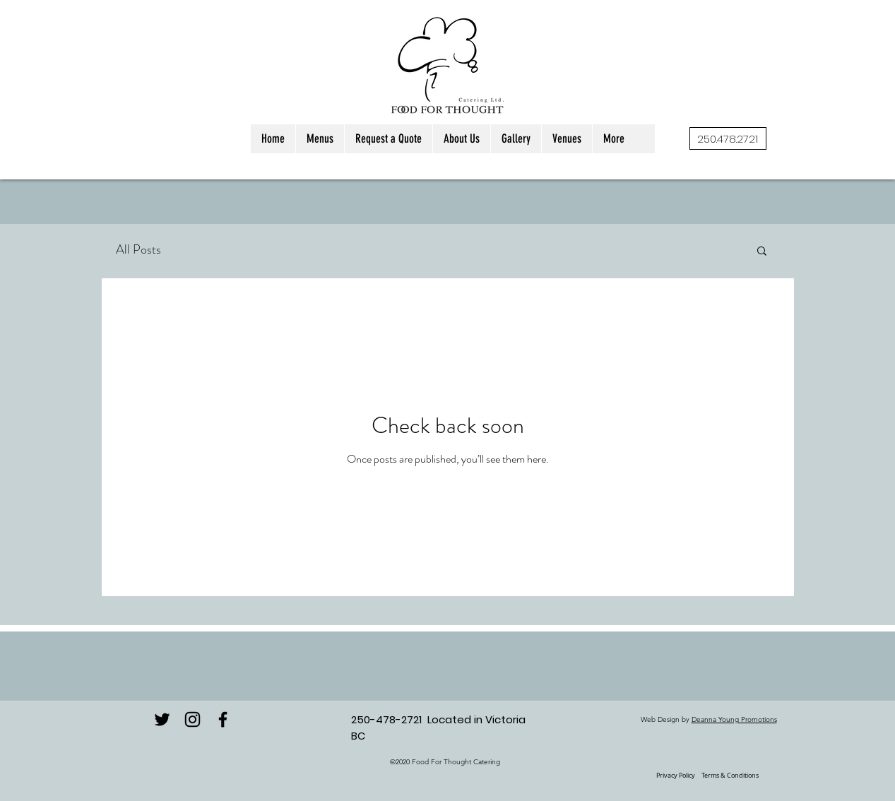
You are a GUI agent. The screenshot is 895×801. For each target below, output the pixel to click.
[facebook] (223, 719)
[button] (762, 251)
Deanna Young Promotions (734, 719)
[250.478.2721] (727, 138)
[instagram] (192, 719)
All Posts (138, 249)
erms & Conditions (731, 775)
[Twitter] (162, 719)
